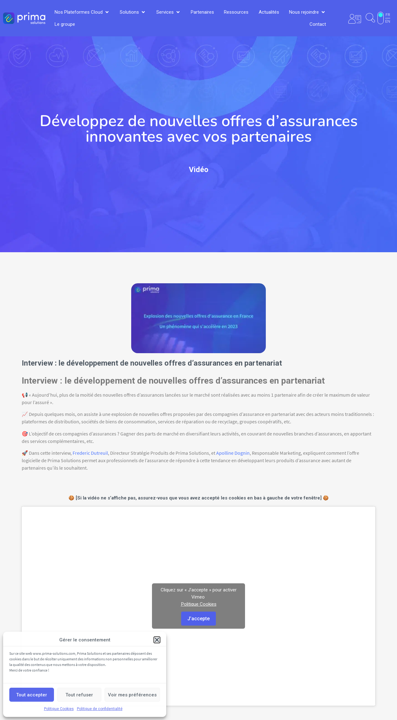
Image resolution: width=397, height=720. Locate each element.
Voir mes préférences (132, 695)
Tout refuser (79, 695)
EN (387, 21)
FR (388, 15)
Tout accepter (31, 695)
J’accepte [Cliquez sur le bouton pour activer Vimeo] (198, 619)
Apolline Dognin (233, 453)
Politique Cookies (59, 709)
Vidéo (198, 169)
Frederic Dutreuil (90, 453)
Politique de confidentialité (100, 709)
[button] (157, 640)
